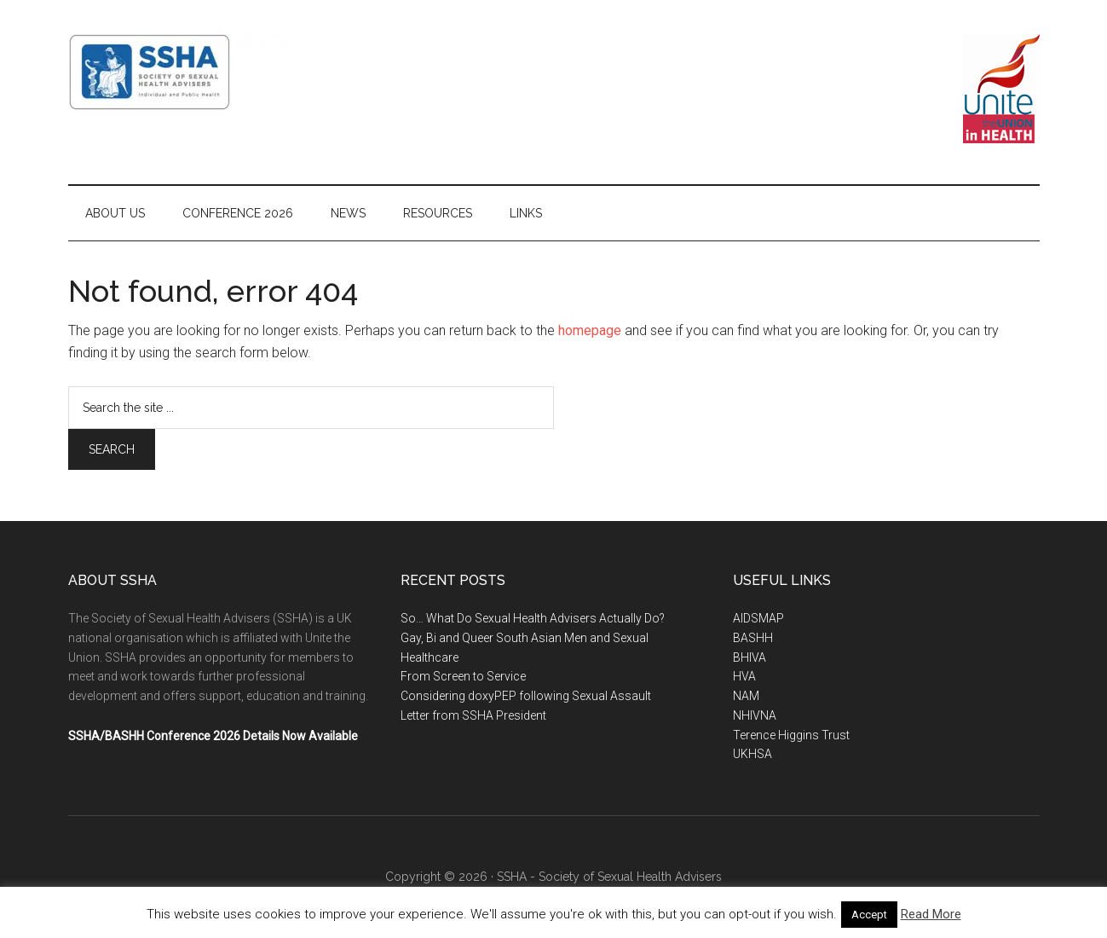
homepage (589, 330)
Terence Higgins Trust (791, 735)
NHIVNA (754, 715)
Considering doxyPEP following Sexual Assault (526, 696)
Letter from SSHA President (473, 715)
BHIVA (749, 657)
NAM (746, 696)
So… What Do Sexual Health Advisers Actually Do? (533, 618)
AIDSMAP (758, 618)
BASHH (753, 638)
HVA (744, 676)
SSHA (230, 72)
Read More (931, 914)
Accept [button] (869, 914)
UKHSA (752, 754)
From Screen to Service (463, 676)
